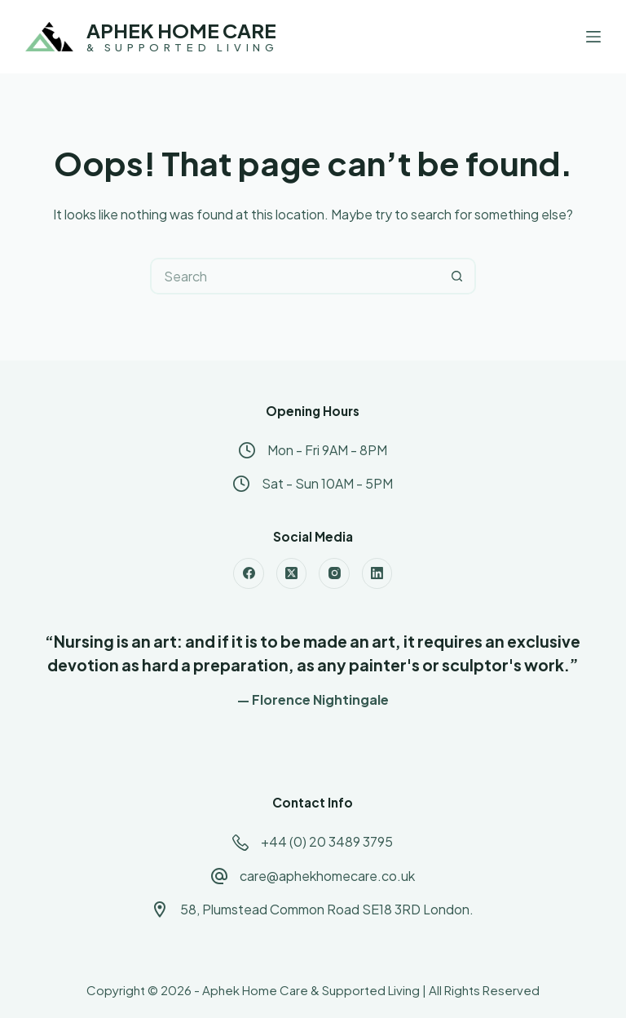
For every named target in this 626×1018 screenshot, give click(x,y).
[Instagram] (334, 573)
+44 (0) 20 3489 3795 (327, 841)
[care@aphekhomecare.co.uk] (219, 876)
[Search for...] (294, 276)
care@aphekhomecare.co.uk (327, 875)
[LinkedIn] (377, 573)
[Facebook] (248, 573)
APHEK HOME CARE (181, 30)
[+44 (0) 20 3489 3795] (240, 842)
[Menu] (593, 36)
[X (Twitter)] (291, 573)
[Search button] (457, 276)
